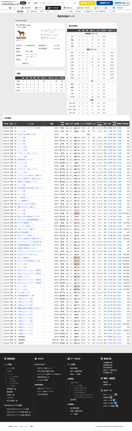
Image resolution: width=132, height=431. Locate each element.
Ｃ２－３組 (21, 194)
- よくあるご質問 (42, 380)
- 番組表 (105, 382)
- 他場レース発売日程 (109, 370)
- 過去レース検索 (75, 374)
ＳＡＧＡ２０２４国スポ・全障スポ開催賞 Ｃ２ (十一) (30, 175)
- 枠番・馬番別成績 (75, 411)
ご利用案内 (118, 8)
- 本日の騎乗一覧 (11, 401)
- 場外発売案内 (107, 367)
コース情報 (112, 11)
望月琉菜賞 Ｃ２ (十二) (25, 159)
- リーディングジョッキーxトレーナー (83, 397)
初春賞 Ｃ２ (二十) (24, 276)
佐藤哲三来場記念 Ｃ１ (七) (27, 248)
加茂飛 (110, 185)
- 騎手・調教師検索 (75, 371)
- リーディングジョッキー (80, 388)
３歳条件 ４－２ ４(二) (25, 324)
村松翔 (110, 150)
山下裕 (110, 140)
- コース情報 (73, 414)
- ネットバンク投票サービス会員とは (48, 374)
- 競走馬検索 (73, 368)
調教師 (36, 3)
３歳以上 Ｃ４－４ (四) (25, 299)
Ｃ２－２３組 (22, 289)
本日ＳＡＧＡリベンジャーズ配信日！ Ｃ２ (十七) (30, 273)
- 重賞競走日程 (107, 365)
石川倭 (110, 239)
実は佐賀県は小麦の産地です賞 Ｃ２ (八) (30, 188)
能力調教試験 (88, 11)
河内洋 (119, 337)
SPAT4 (39, 8)
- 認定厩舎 (72, 400)
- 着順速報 (9, 392)
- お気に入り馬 (107, 400)
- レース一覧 (10, 368)
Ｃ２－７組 (21, 131)
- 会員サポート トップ (43, 388)
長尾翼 (110, 128)
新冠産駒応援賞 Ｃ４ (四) (26, 295)
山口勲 (110, 254)
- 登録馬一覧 (106, 385)
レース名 (42, 3)
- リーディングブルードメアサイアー (83, 395)
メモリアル (56, 11)
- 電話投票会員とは (42, 377)
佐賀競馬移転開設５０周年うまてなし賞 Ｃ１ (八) (30, 245)
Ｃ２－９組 (21, 140)
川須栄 (110, 340)
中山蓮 (110, 131)
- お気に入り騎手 (108, 403)
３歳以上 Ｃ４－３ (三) (25, 311)
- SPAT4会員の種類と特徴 (45, 371)
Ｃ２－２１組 (22, 286)
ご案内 (31, 426)
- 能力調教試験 (74, 408)
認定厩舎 (78, 11)
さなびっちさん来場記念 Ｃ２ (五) (29, 261)
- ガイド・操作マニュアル (45, 391)
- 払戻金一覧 (10, 395)
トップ (12, 8)
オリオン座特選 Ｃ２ (24, 223)
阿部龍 (110, 311)
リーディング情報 (67, 11)
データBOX (53, 8)
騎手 (29, 3)
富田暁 (110, 337)
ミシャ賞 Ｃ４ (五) (24, 292)
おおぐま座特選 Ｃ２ (24, 258)
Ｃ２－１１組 (22, 166)
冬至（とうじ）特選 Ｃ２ (26, 235)
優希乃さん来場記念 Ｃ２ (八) (27, 182)
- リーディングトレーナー (80, 390)
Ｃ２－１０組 (22, 147)
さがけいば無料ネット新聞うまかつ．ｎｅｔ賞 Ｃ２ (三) (30, 239)
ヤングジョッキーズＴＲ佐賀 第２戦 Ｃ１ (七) (30, 242)
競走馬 (23, 3)
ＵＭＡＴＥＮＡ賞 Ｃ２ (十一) (27, 153)
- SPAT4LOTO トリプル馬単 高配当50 (18, 415)
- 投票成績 (105, 397)
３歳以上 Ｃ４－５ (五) (25, 318)
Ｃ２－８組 (21, 137)
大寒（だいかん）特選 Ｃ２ (27, 229)
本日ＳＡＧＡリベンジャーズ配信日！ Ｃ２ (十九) (30, 283)
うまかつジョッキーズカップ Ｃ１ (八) (30, 251)
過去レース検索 (44, 11)
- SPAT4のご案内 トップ (44, 368)
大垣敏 (119, 128)
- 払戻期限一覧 (107, 373)
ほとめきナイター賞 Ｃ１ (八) (27, 254)
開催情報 (25, 8)
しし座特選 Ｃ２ (23, 197)
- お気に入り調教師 (108, 406)
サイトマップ (23, 426)
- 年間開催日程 (107, 362)
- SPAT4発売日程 (42, 394)
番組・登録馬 (83, 8)
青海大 (110, 242)
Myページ (100, 8)
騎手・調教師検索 (32, 11)
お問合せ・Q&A (12, 426)
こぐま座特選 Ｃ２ (24, 201)
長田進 (110, 137)
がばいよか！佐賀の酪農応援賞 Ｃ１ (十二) (30, 220)
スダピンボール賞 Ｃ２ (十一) (27, 169)
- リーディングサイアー (79, 392)
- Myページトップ (108, 394)
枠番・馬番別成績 (100, 11)
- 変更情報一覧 (11, 389)
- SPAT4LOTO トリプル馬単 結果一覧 (18, 412)
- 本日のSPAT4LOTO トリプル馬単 (17, 409)
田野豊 (110, 163)
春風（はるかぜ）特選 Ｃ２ (27, 207)
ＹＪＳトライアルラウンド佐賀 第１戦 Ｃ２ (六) (30, 128)
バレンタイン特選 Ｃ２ (25, 226)
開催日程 (68, 8)
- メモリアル (73, 382)
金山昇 (110, 144)
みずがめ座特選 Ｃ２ (24, 232)
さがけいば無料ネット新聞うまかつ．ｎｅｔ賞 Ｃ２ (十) (30, 178)
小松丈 (110, 166)
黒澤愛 (110, 330)
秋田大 (119, 292)
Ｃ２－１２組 (22, 156)
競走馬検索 (20, 11)
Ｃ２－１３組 (22, 267)
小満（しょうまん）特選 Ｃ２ (27, 204)
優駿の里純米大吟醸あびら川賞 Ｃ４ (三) (30, 308)
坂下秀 (110, 292)
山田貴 (110, 194)
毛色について (19, 40)
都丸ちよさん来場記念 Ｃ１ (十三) (29, 216)
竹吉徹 (110, 159)
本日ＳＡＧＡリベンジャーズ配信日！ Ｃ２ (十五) (30, 270)
